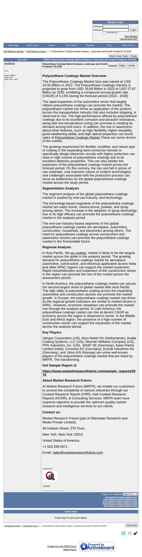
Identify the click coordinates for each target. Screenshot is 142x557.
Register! (90, 45)
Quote (132, 65)
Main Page (13, 45)
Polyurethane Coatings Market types (120, 506)
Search (51, 45)
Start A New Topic (118, 56)
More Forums (128, 45)
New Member (131, 36)
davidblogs (9, 63)
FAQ (109, 45)
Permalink (113, 65)
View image (46, 486)
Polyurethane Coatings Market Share (120, 499)
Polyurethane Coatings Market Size (121, 497)
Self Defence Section (14, 51)
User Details (71, 45)
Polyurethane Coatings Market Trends (120, 501)
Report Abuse (69, 549)
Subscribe (131, 525)
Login (133, 30)
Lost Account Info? (129, 39)
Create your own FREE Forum (61, 546)
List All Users (32, 45)
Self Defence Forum (36, 51)
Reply (134, 56)
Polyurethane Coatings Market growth (120, 504)
